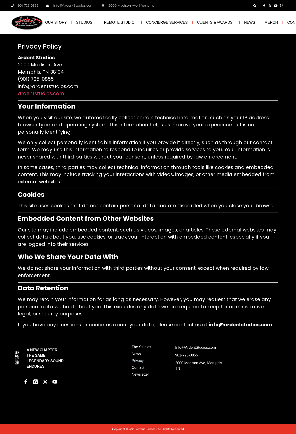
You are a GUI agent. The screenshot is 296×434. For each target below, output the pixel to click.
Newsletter (140, 374)
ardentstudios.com (41, 93)
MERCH (271, 22)
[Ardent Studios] (251, 379)
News (136, 354)
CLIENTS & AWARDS (216, 22)
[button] (254, 5)
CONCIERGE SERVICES (167, 22)
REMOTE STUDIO (120, 22)
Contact (138, 367)
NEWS (249, 22)
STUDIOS (85, 22)
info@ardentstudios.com (48, 86)
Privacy (137, 361)
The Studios (141, 347)
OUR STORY (56, 22)
